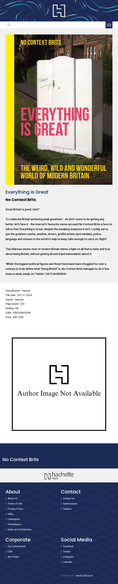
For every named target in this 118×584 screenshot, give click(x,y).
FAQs (11, 514)
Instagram (68, 556)
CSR (10, 551)
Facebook (68, 546)
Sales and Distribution (19, 529)
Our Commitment (17, 546)
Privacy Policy (15, 508)
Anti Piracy (13, 556)
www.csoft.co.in (84, 575)
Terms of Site (15, 503)
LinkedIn (67, 562)
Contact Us (69, 498)
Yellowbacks (14, 524)
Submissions (70, 503)
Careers (67, 508)
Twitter (67, 551)
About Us (13, 498)
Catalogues (14, 519)
